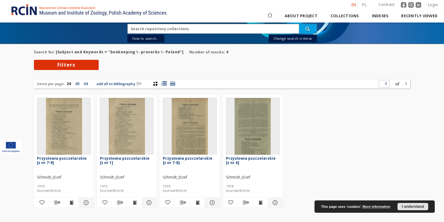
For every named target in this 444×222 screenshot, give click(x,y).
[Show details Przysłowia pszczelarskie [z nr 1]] (148, 203)
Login (433, 4)
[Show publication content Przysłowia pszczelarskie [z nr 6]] (260, 203)
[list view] (172, 83)
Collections (345, 15)
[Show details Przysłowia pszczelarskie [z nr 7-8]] (211, 203)
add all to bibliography (119, 83)
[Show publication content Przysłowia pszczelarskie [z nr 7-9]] (71, 203)
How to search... (145, 38)
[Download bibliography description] (56, 203)
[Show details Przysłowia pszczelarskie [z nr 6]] (274, 203)
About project (301, 15)
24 (69, 83)
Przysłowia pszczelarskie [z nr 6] (251, 160)
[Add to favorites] (41, 203)
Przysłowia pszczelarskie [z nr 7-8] (187, 160)
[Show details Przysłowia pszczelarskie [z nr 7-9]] (85, 203)
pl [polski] (364, 5)
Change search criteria (292, 38)
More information (376, 206)
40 (77, 83)
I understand (413, 206)
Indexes (380, 15)
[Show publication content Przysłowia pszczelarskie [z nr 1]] (134, 203)
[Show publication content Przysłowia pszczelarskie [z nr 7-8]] (197, 203)
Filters (66, 64)
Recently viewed (419, 15)
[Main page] (269, 16)
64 (86, 83)
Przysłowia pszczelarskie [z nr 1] (125, 160)
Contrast (386, 4)
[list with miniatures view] (164, 83)
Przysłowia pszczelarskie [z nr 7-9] (62, 160)
